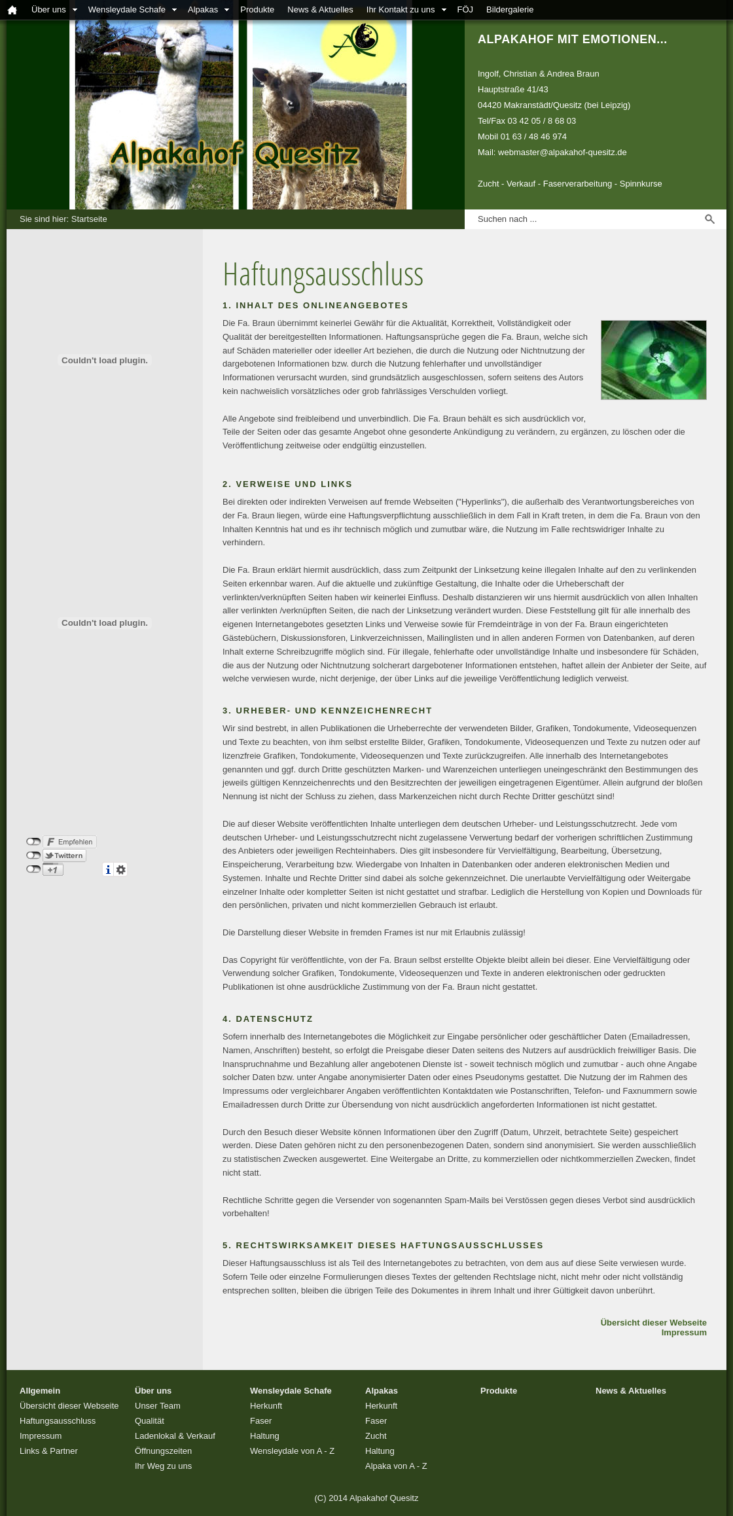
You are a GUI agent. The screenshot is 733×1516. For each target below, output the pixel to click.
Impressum (684, 1332)
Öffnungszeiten (163, 1451)
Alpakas (203, 9)
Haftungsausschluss (58, 1421)
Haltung (264, 1436)
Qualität (149, 1421)
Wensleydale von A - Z (292, 1451)
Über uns (48, 9)
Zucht (376, 1436)
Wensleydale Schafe (127, 9)
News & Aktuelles (320, 9)
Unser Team (158, 1406)
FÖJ (465, 9)
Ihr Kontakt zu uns (400, 9)
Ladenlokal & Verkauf (175, 1436)
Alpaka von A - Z (396, 1466)
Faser (261, 1421)
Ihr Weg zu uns (163, 1466)
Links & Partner (49, 1451)
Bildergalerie (509, 9)
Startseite (89, 219)
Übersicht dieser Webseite (654, 1322)
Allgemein (40, 1391)
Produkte (257, 9)
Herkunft (266, 1406)
